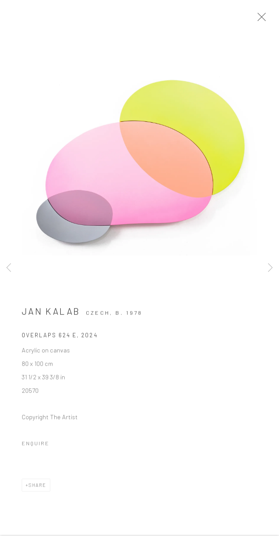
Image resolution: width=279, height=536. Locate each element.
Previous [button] (8, 267)
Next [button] (270, 267)
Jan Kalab (51, 313)
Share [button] (37, 487)
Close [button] (261, 19)
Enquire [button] (35, 445)
